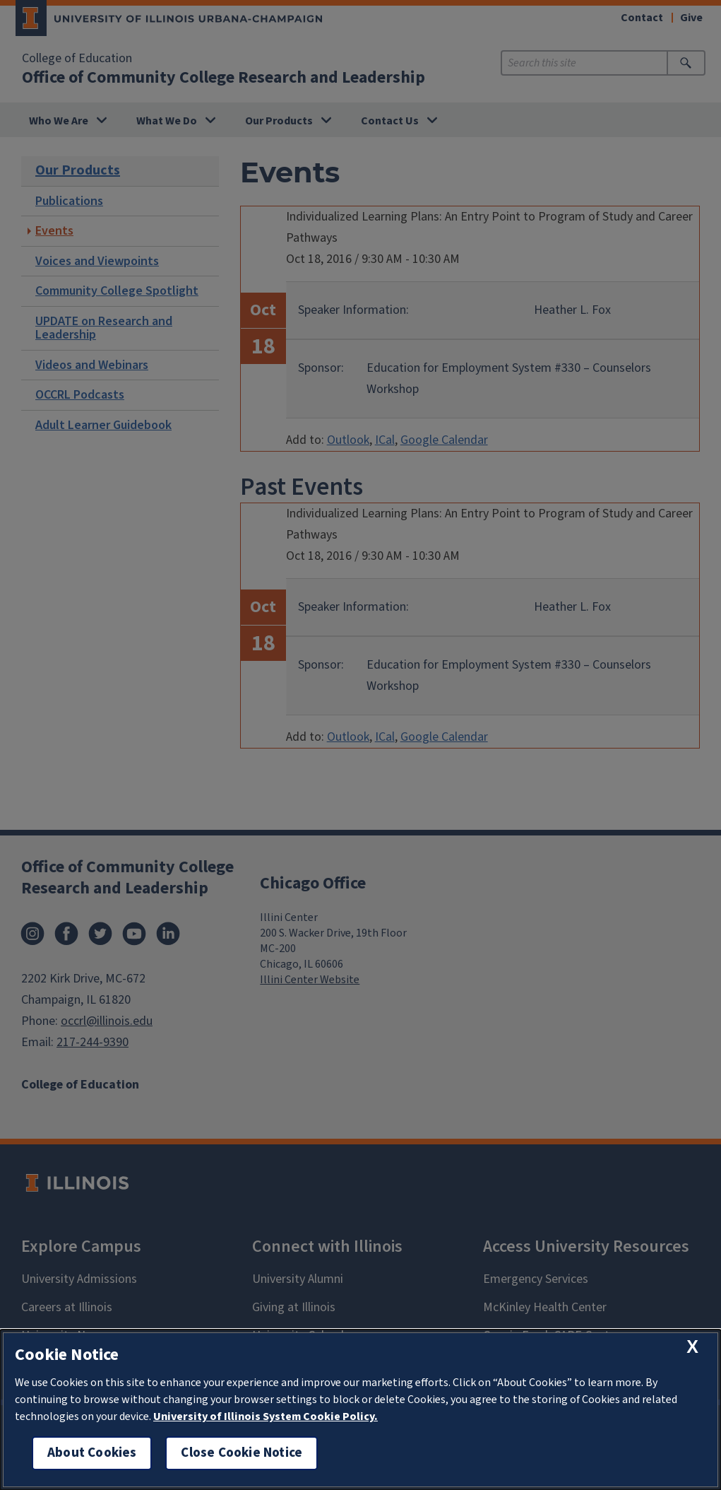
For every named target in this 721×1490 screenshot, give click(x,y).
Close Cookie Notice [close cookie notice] (241, 1452)
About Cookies (91, 1452)
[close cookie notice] (692, 1347)
